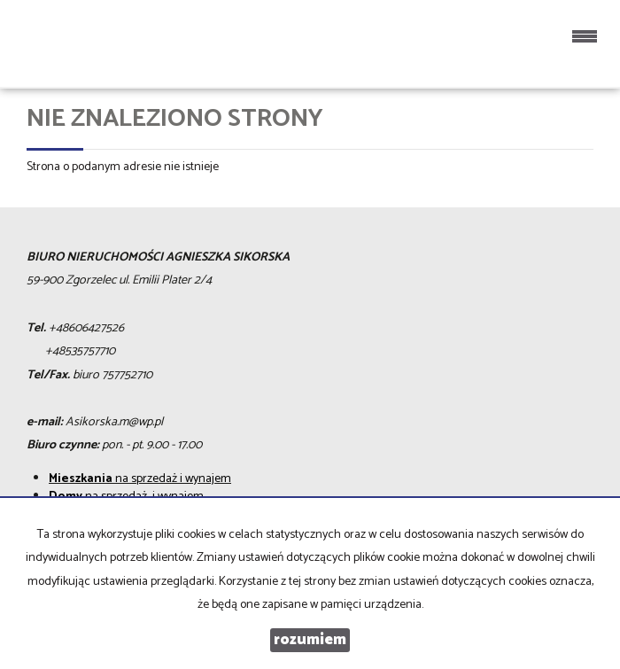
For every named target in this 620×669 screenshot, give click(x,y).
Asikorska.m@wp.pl (114, 422)
